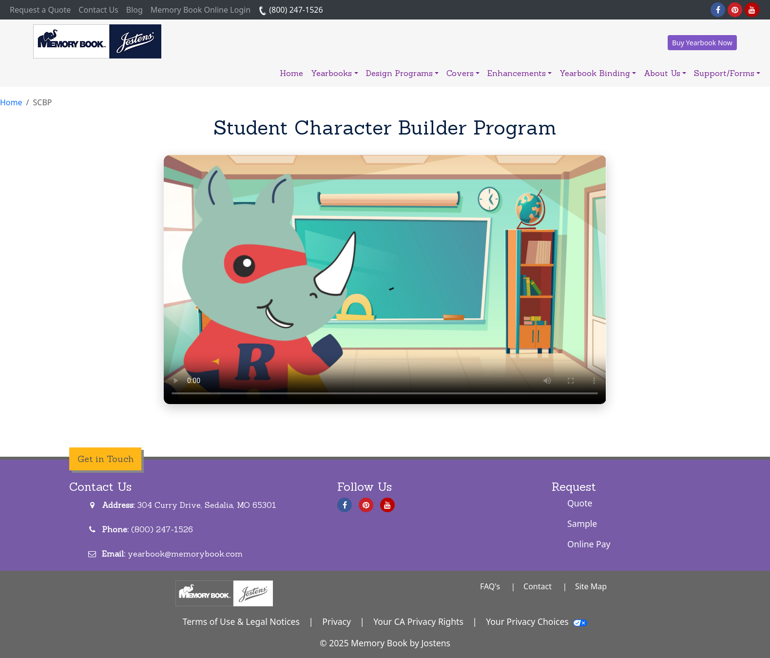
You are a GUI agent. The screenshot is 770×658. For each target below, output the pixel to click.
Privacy (336, 621)
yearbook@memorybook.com (185, 554)
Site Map (591, 586)
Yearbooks (334, 73)
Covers (463, 73)
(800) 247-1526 (290, 9)
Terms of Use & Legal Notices (241, 621)
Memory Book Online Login (200, 9)
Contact (537, 586)
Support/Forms (727, 73)
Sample (582, 523)
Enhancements (519, 73)
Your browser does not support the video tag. (385, 279)
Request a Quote (42, 9)
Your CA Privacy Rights (418, 621)
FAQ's (490, 586)
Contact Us (98, 9)
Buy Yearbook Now (702, 42)
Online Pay (589, 544)
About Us (665, 73)
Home (291, 73)
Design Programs (402, 73)
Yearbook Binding (597, 73)
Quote (580, 503)
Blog (134, 9)
